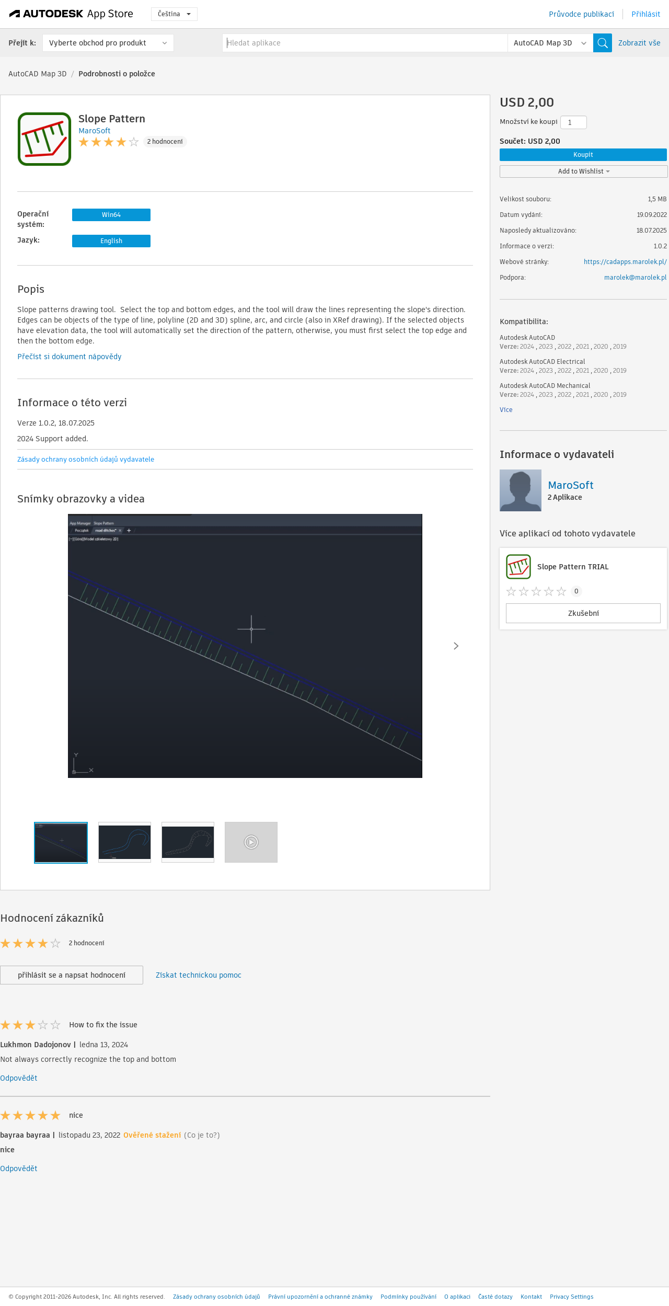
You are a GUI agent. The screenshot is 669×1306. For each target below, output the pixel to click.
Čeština (174, 13)
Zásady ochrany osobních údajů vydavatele (85, 459)
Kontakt (531, 1296)
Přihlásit (646, 14)
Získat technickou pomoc (198, 975)
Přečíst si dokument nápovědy (69, 356)
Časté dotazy (495, 1296)
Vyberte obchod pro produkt (97, 43)
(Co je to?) (202, 1135)
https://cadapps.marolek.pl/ (625, 261)
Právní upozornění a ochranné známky (320, 1296)
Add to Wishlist (584, 171)
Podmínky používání (408, 1296)
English (111, 240)
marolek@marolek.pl (635, 277)
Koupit (583, 154)
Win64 (111, 214)
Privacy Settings (572, 1296)
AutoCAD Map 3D (37, 73)
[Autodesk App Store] (71, 14)
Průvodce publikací (581, 14)
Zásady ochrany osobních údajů (216, 1296)
